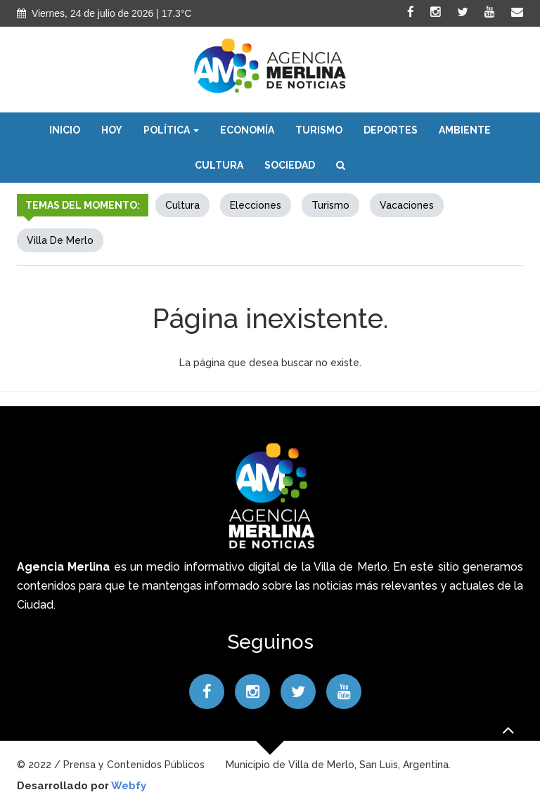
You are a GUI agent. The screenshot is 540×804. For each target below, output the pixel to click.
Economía (247, 130)
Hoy (111, 130)
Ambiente (465, 130)
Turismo (318, 130)
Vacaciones (407, 205)
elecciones (255, 205)
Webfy (128, 785)
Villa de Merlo (60, 240)
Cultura (219, 165)
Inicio (64, 130)
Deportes (391, 130)
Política (171, 130)
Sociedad (289, 165)
